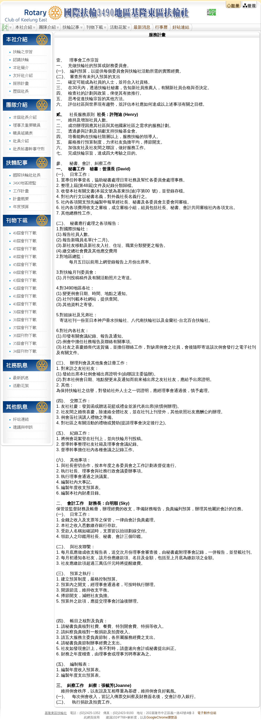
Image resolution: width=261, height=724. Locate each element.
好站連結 (180, 27)
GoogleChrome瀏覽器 (161, 717)
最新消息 (142, 27)
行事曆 (161, 27)
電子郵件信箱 (206, 713)
